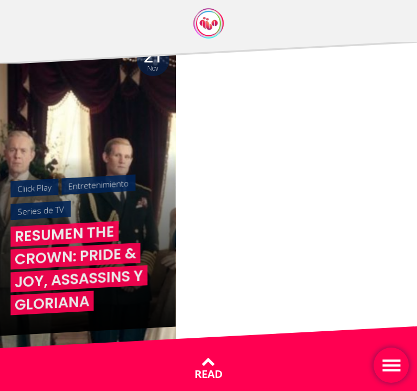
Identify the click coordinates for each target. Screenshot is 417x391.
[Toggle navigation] (391, 365)
